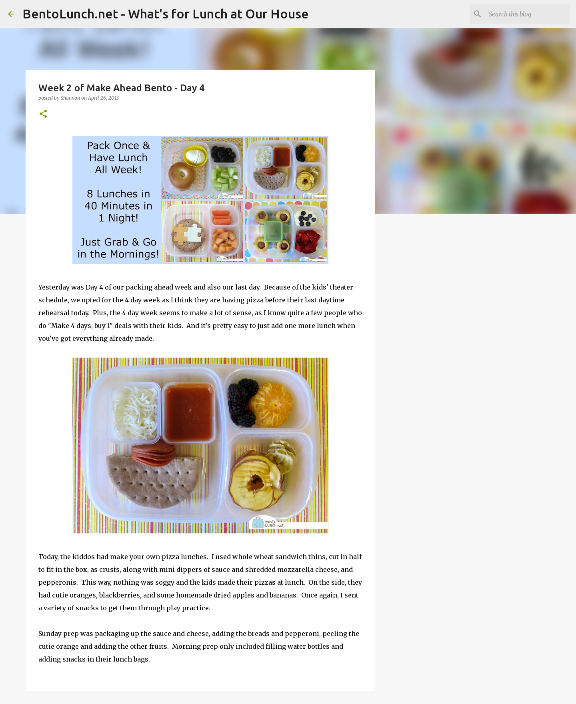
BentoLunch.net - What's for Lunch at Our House (165, 13)
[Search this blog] (528, 14)
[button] (43, 114)
